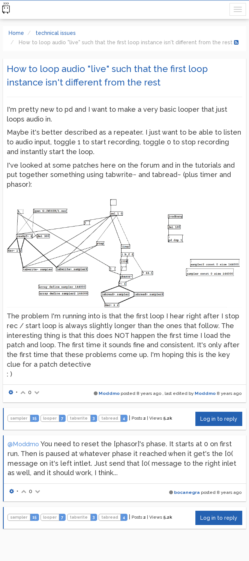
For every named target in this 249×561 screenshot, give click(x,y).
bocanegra (187, 492)
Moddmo (109, 393)
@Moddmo (23, 444)
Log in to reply (218, 419)
